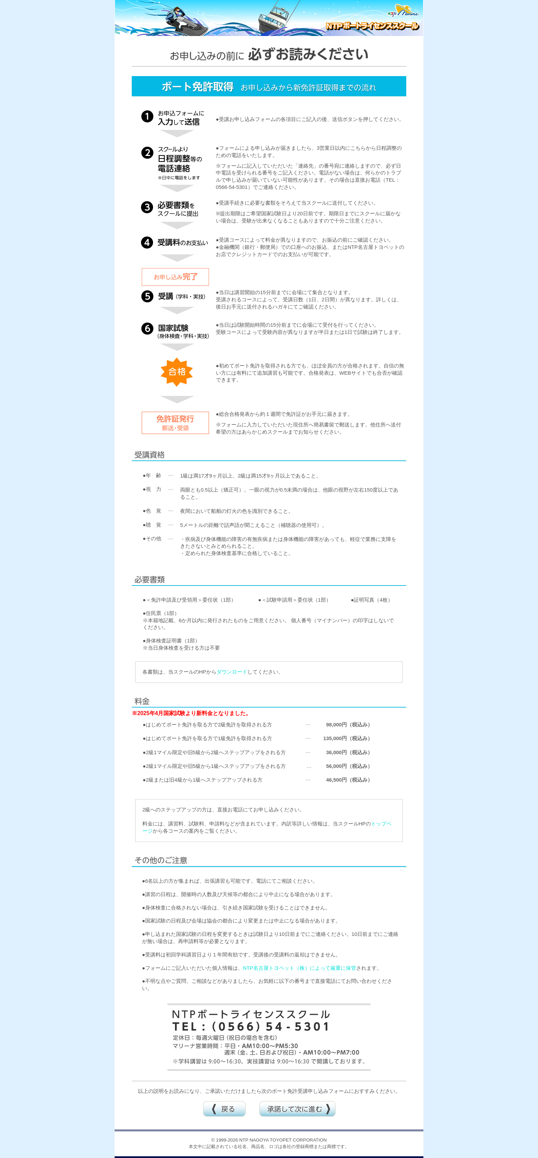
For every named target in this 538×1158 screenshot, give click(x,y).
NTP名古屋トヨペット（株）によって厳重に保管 (299, 968)
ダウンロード (232, 672)
